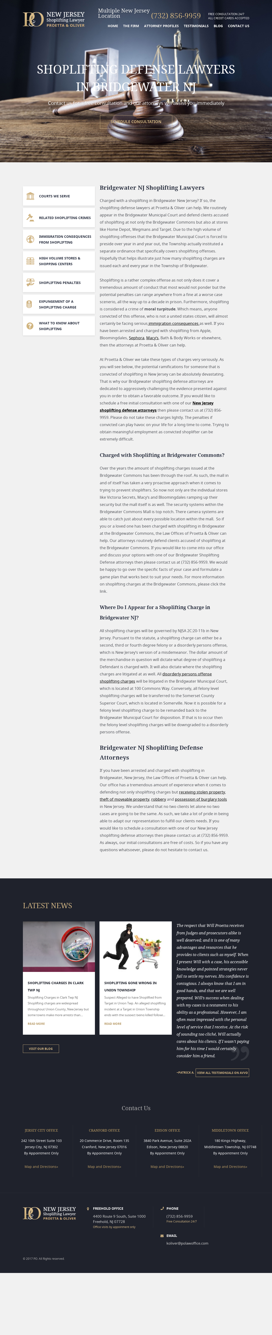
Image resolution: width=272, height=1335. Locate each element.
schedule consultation (136, 121)
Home (113, 26)
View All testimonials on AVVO (222, 1073)
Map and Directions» (41, 1166)
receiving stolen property (202, 792)
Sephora (136, 337)
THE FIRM (131, 26)
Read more (36, 1024)
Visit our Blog (41, 1049)
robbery (158, 799)
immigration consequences (173, 323)
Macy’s (152, 337)
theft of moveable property (124, 799)
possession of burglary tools (201, 799)
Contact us (238, 26)
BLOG (218, 26)
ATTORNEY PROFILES (161, 26)
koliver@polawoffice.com (187, 1243)
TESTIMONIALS (196, 26)
